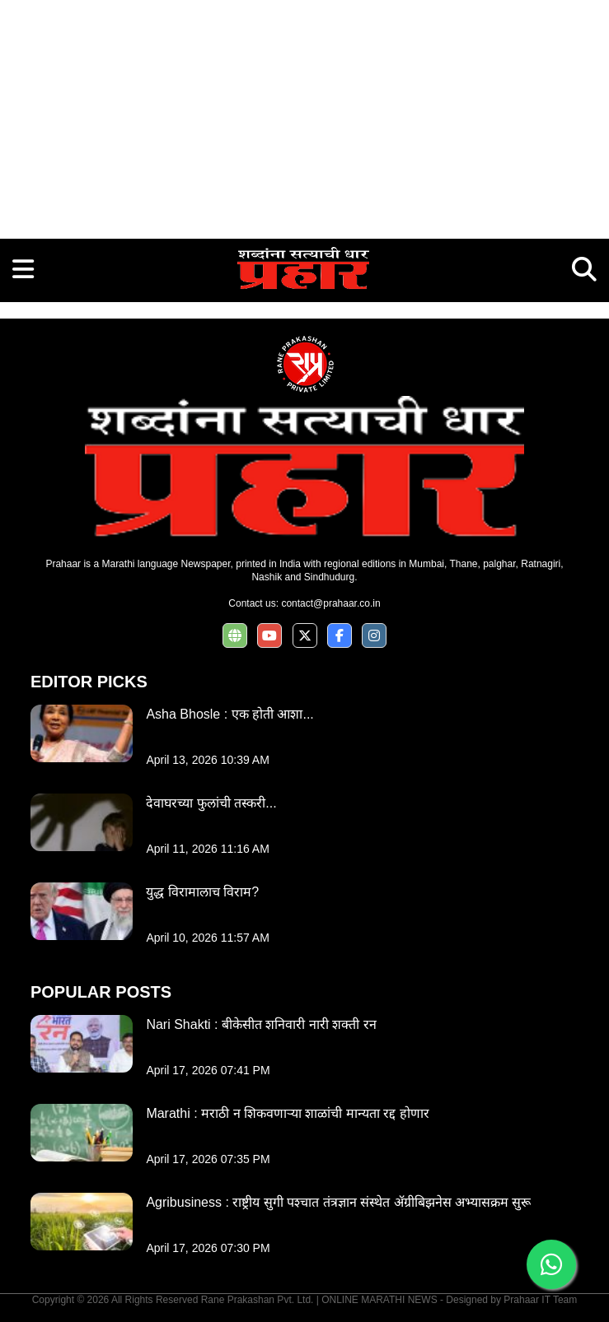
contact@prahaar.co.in (330, 603)
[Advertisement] (304, 115)
